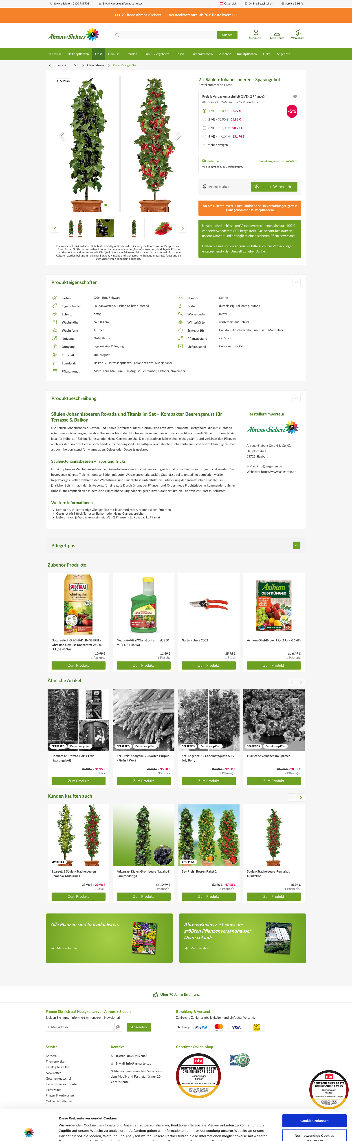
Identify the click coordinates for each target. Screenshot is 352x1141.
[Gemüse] (114, 54)
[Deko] (267, 54)
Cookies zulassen (314, 1091)
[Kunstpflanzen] (247, 54)
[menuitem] (72, 4)
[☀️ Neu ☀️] (55, 54)
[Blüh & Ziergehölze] (156, 54)
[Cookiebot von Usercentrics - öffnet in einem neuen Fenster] (29, 1132)
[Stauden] (131, 54)
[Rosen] (179, 54)
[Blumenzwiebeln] (201, 54)
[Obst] (98, 54)
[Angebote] (283, 54)
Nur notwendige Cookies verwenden (314, 1109)
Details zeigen (238, 1132)
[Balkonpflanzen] (78, 54)
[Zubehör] (225, 54)
